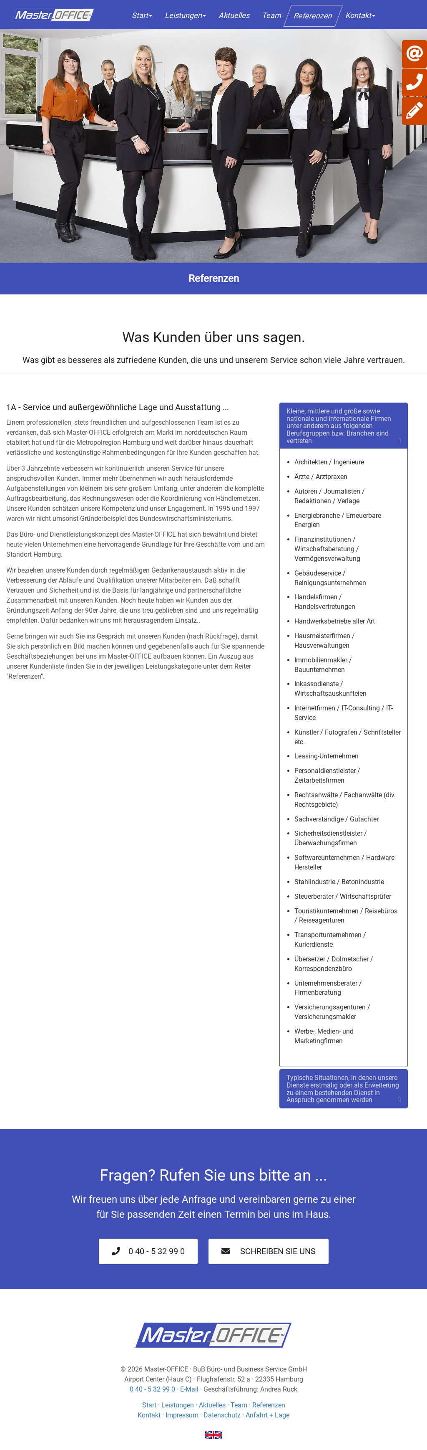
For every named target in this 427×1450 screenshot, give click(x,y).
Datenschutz (222, 1415)
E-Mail (189, 1389)
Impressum (182, 1415)
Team (271, 15)
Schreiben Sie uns (268, 1251)
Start (142, 15)
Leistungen (185, 15)
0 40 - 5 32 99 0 (148, 1251)
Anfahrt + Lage (267, 1415)
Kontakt (360, 15)
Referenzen (313, 15)
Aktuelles (234, 15)
